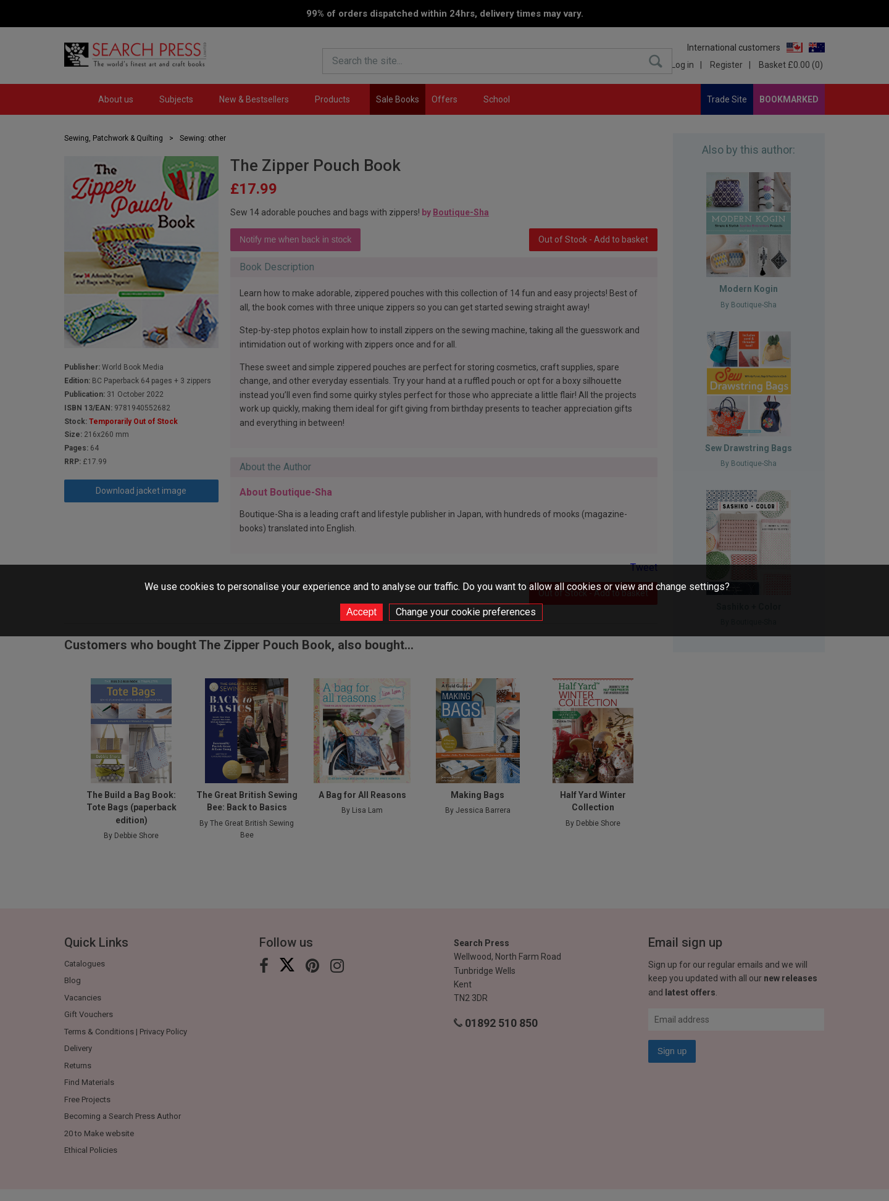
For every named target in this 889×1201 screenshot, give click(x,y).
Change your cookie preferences (466, 612)
